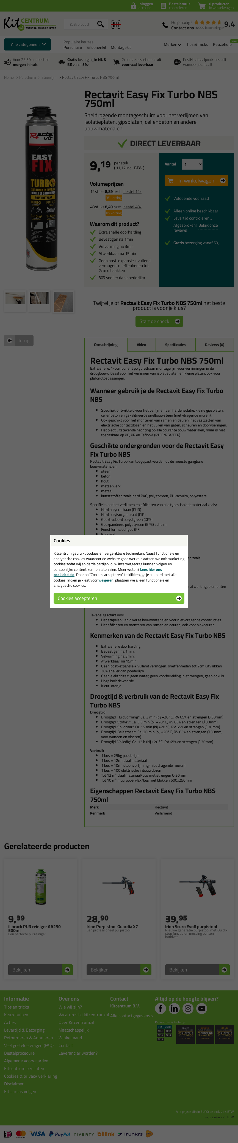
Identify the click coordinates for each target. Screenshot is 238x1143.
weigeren (106, 580)
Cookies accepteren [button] (77, 598)
